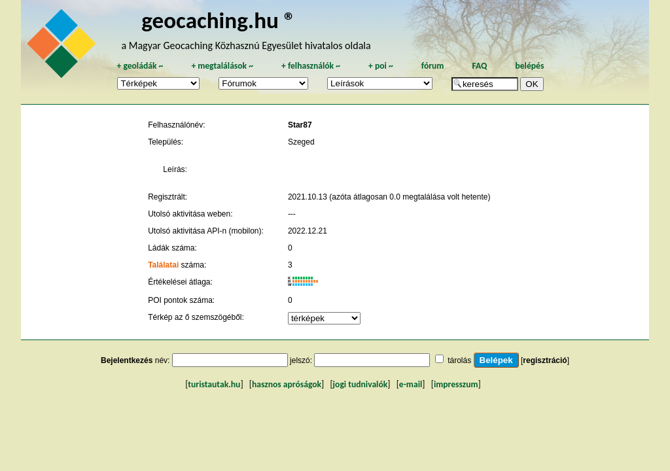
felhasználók (311, 65)
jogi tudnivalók (360, 384)
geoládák (139, 65)
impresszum (456, 384)
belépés (529, 65)
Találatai (163, 265)
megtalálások (222, 65)
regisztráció (545, 360)
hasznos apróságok (286, 384)
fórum (432, 65)
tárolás (459, 360)
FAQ (479, 65)
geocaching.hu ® (218, 20)
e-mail (410, 384)
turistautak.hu (214, 384)
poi (381, 65)
